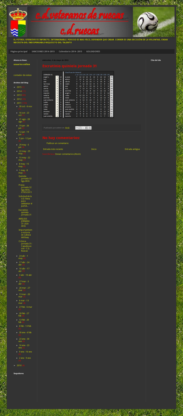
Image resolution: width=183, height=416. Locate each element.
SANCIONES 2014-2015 (43, 51)
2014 (19, 91)
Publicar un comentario (58, 143)
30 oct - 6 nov (25, 106)
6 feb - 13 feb (25, 326)
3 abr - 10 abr (25, 275)
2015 (19, 87)
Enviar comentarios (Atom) (67, 154)
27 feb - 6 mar (25, 307)
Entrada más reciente (53, 149)
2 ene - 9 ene (25, 358)
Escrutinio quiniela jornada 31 (25, 212)
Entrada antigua (132, 149)
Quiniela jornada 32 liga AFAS (25, 178)
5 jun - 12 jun (25, 138)
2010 (19, 365)
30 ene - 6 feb (25, 332)
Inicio (94, 149)
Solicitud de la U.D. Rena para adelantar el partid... (25, 201)
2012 (19, 99)
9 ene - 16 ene (25, 352)
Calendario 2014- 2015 (70, 51)
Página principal (19, 51)
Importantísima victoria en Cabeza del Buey (25, 233)
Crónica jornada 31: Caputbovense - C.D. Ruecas (25, 246)
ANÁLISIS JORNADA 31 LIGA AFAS (24, 222)
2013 (19, 95)
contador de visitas (23, 75)
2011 (19, 103)
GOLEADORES (93, 51)
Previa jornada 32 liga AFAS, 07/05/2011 (25, 188)
